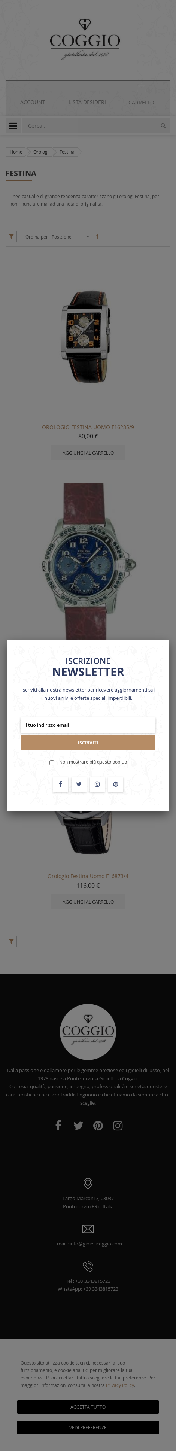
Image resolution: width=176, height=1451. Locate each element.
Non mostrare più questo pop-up (93, 762)
